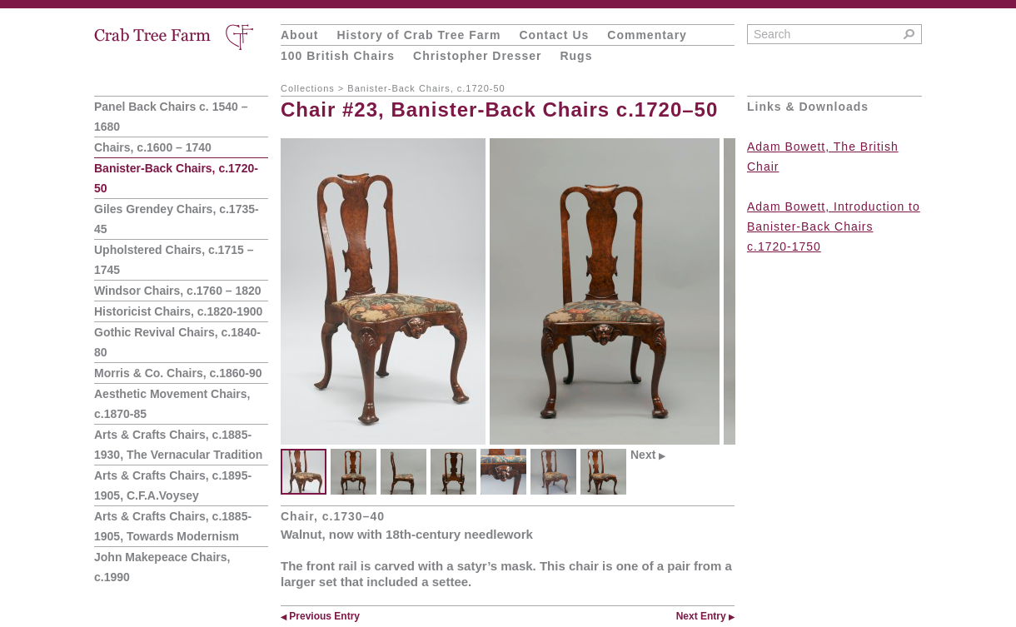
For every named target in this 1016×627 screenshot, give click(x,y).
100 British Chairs (338, 55)
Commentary (647, 35)
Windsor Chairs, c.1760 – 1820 (177, 290)
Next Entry (705, 616)
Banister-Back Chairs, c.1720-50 (426, 88)
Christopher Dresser (477, 55)
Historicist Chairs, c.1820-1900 (178, 311)
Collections (308, 88)
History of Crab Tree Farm (418, 35)
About (299, 35)
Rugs (576, 55)
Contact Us (554, 35)
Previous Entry (320, 616)
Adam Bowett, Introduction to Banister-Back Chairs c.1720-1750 (833, 226)
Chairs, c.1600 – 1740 (153, 147)
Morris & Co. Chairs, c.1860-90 (178, 373)
